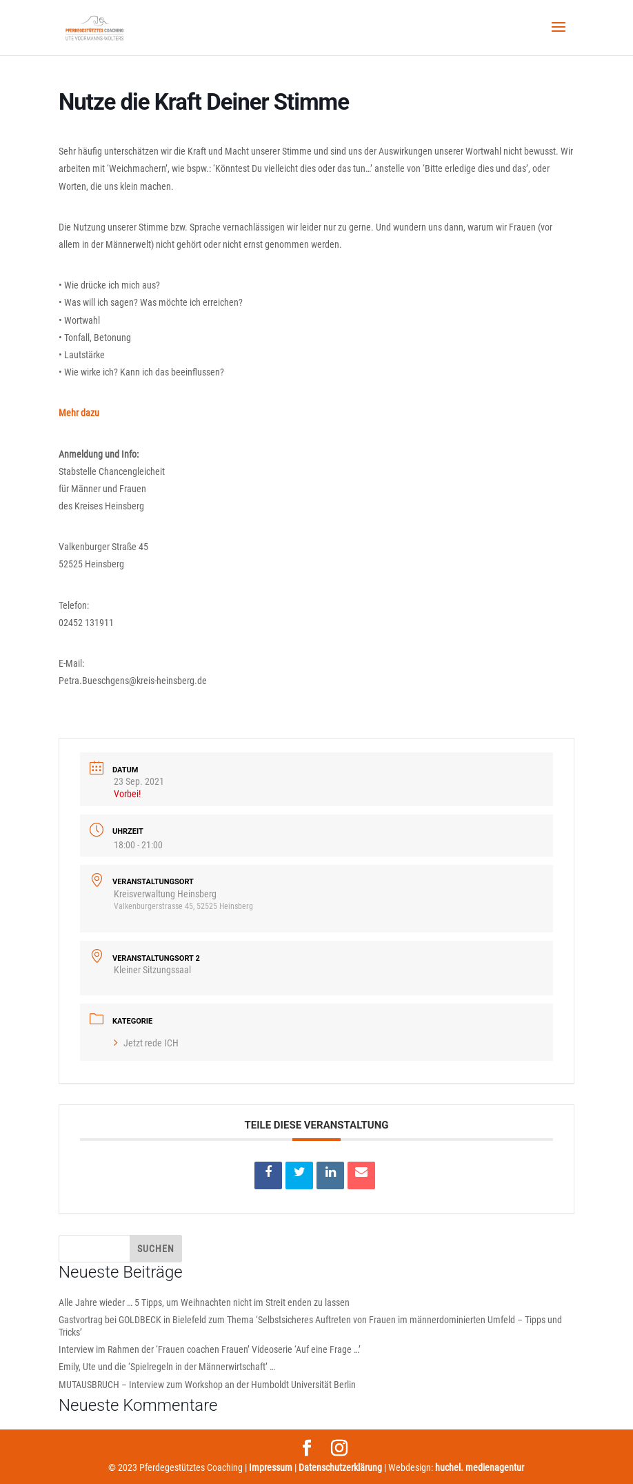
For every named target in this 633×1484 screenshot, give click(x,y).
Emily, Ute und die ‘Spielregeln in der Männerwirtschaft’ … (167, 1366)
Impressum (270, 1467)
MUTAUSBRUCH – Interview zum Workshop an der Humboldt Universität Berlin (207, 1384)
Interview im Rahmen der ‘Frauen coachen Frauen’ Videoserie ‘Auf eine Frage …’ (210, 1349)
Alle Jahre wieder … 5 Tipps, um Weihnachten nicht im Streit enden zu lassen (204, 1302)
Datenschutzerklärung (340, 1467)
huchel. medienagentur (479, 1467)
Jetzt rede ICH (146, 1042)
